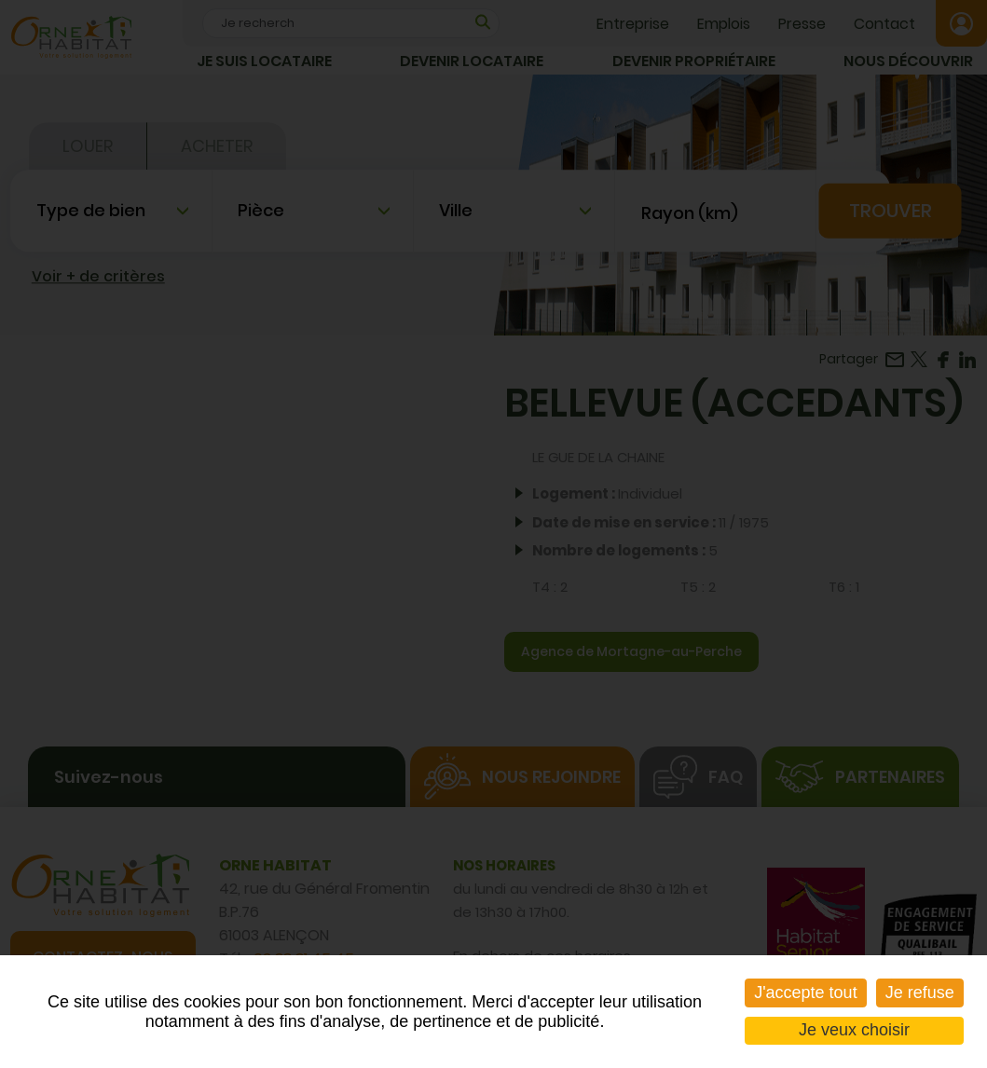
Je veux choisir (854, 1029)
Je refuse (919, 992)
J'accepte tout (805, 992)
